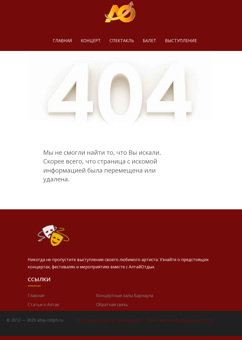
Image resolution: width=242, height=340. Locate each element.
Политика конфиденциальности (180, 320)
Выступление (181, 40)
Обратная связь (112, 304)
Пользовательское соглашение (108, 320)
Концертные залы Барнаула (124, 295)
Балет (149, 40)
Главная (62, 40)
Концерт (91, 40)
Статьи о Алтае (43, 304)
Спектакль (122, 40)
